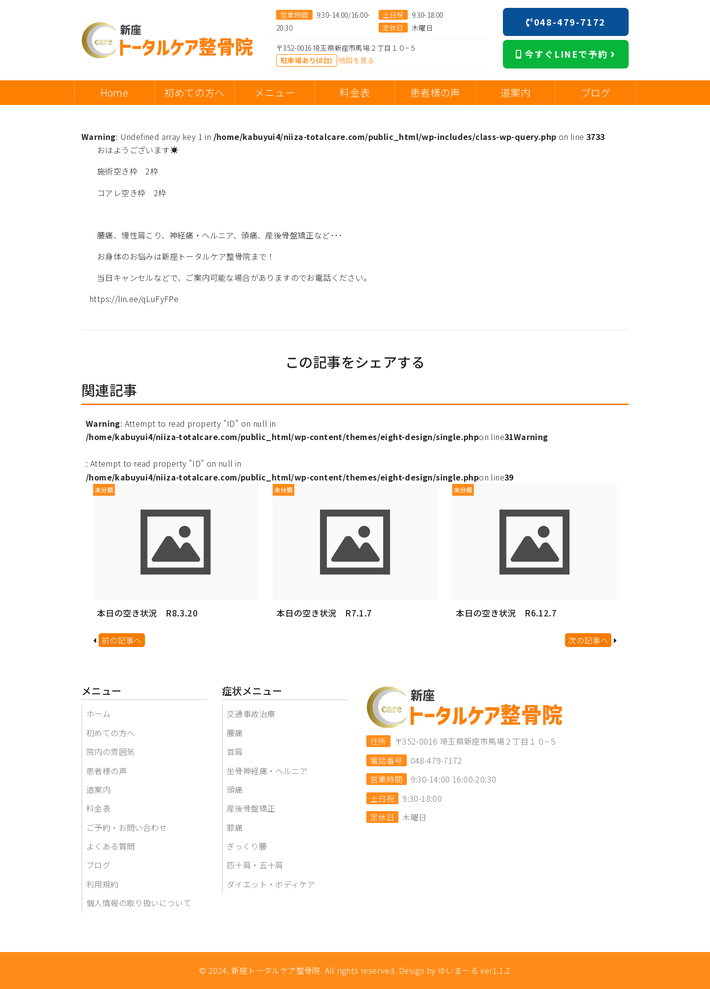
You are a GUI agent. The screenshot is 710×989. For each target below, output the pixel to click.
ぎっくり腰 (247, 846)
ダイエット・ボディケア (271, 884)
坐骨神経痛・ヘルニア (267, 771)
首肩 (235, 751)
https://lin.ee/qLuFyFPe (133, 299)
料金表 (98, 808)
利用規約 (102, 884)
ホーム (98, 713)
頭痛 (235, 789)
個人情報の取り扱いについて (138, 903)
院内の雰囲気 (110, 751)
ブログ (98, 865)
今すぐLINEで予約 (566, 53)
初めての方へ (110, 733)
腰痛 (235, 733)
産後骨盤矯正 (251, 808)
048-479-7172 (565, 21)
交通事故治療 (251, 713)
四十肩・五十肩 (255, 865)
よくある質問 (110, 846)
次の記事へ (588, 640)
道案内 (98, 789)
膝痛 (235, 827)
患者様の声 (106, 771)
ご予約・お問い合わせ (126, 827)
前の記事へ (122, 640)
